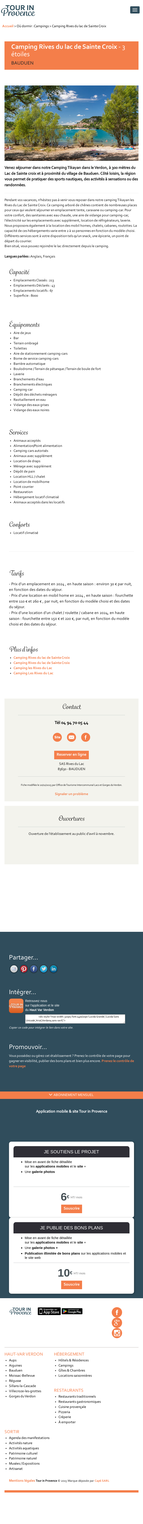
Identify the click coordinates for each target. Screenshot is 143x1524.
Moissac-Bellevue (22, 1376)
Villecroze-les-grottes (25, 1391)
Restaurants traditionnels (77, 1396)
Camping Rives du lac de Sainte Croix (79, 26)
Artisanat (16, 1469)
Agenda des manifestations (29, 1438)
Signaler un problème (71, 794)
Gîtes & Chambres (71, 1370)
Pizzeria (64, 1412)
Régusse (15, 1381)
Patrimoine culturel (23, 1453)
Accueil (7, 26)
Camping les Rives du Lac (32, 668)
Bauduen (15, 1370)
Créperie (64, 1417)
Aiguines (15, 1365)
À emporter (67, 1422)
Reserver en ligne (71, 755)
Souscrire (72, 1209)
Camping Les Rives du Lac (33, 673)
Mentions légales (22, 1481)
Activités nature (20, 1443)
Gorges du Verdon (22, 1396)
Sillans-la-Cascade (22, 1386)
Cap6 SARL (102, 1480)
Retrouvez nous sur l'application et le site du (42, 1005)
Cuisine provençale (72, 1407)
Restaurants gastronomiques (79, 1402)
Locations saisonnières (75, 1376)
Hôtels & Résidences (73, 1360)
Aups (12, 1360)
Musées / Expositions (24, 1464)
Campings (65, 1365)
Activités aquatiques (24, 1448)
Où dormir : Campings (33, 26)
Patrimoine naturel (23, 1458)
